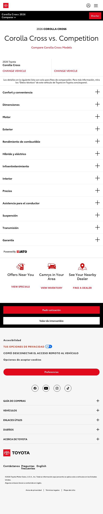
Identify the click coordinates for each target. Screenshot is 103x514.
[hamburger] (96, 5)
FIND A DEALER (82, 287)
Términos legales (53, 489)
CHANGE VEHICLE (14, 70)
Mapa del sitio (69, 489)
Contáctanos (11, 465)
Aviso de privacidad (34, 489)
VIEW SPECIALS (20, 287)
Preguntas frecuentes (28, 466)
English (41, 465)
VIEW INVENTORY (51, 287)
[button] (22, 359)
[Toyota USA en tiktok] (68, 388)
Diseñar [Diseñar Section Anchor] (95, 15)
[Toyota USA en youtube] (46, 388)
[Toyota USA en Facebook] (35, 388)
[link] (51, 309)
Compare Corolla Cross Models (51, 47)
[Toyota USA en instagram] (57, 388)
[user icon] (88, 5)
